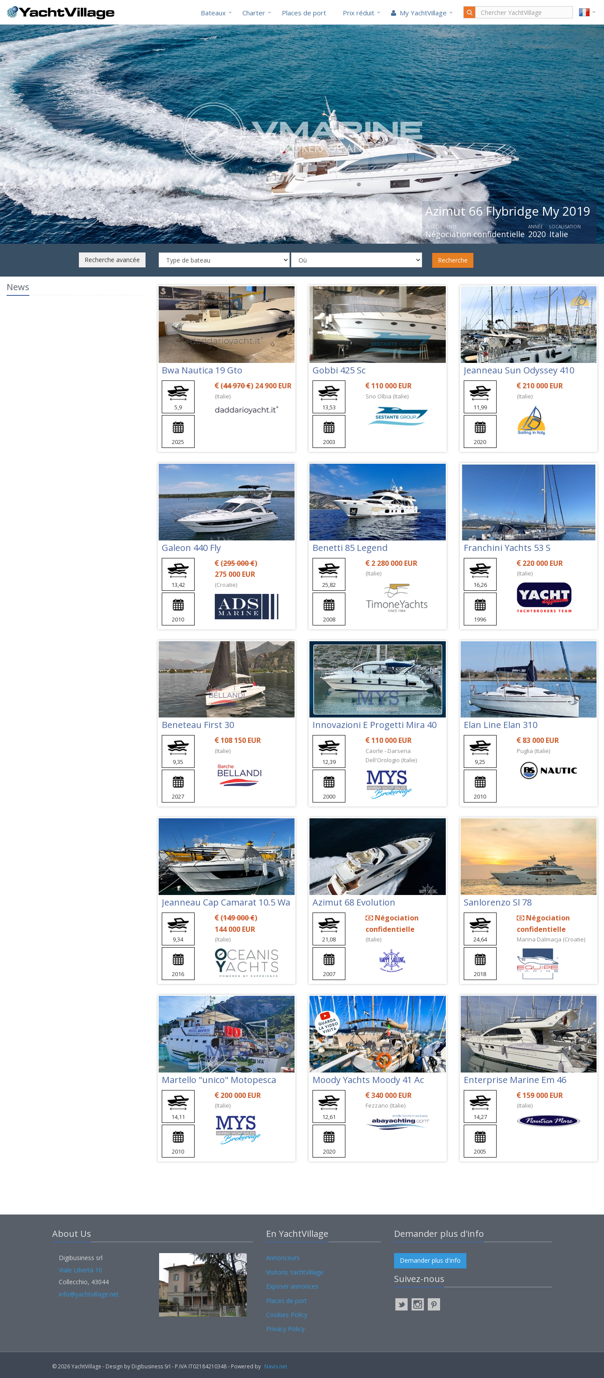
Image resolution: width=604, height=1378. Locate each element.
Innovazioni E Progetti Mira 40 (375, 725)
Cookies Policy (286, 1315)
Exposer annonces (292, 1286)
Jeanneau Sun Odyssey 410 (519, 370)
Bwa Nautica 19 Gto (202, 370)
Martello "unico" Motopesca (219, 1080)
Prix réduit (358, 12)
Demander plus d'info (430, 1260)
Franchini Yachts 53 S (507, 548)
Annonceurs (283, 1258)
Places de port (304, 12)
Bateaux (213, 12)
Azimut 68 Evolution (354, 902)
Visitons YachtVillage (294, 1272)
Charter (253, 12)
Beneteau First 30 (198, 725)
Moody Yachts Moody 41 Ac (368, 1080)
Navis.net (275, 1366)
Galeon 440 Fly (191, 548)
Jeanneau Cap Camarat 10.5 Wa (226, 902)
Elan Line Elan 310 (500, 725)
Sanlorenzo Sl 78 (498, 902)
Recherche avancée (112, 260)
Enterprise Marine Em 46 (515, 1080)
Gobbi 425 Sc (339, 370)
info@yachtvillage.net (89, 1294)
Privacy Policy (285, 1329)
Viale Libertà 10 (80, 1270)
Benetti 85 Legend (350, 548)
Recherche (453, 260)
